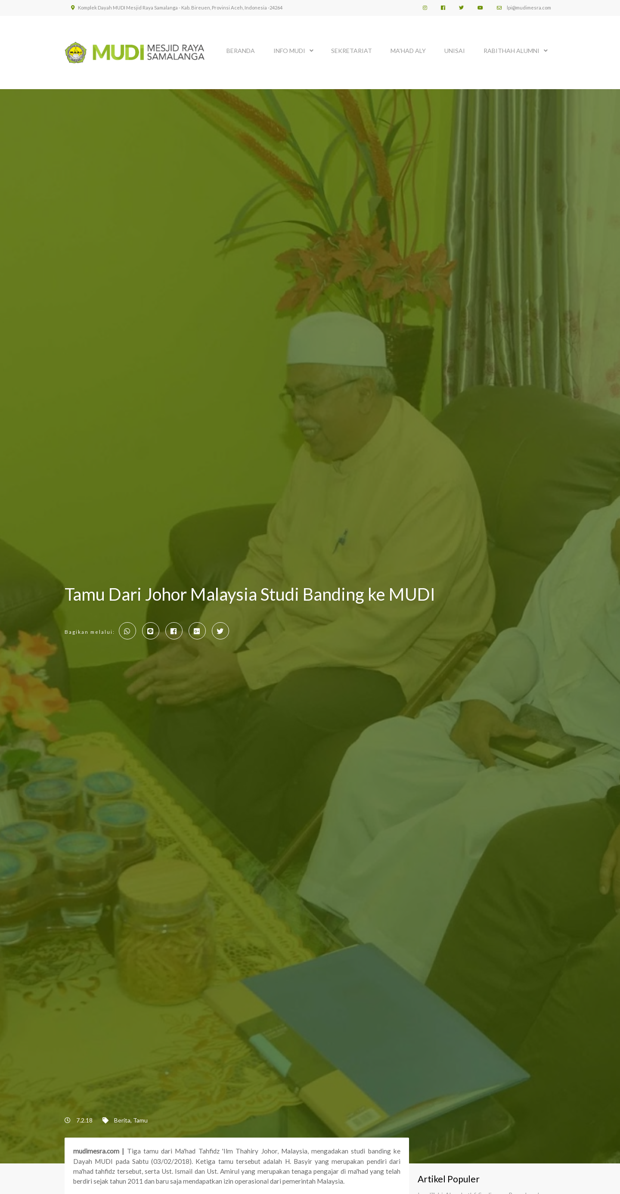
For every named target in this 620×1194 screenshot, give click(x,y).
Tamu (140, 1120)
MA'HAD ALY (408, 50)
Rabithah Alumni (511, 50)
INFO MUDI (289, 50)
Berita (122, 1120)
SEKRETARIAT (351, 50)
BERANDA (240, 50)
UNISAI (454, 50)
